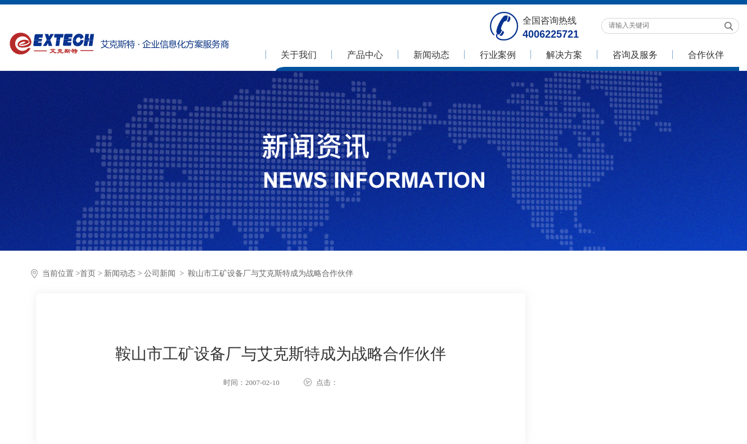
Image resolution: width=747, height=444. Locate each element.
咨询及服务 (635, 55)
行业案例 (498, 55)
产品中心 (365, 55)
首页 (88, 273)
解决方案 (564, 55)
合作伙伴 (706, 55)
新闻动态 (431, 55)
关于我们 (299, 55)
